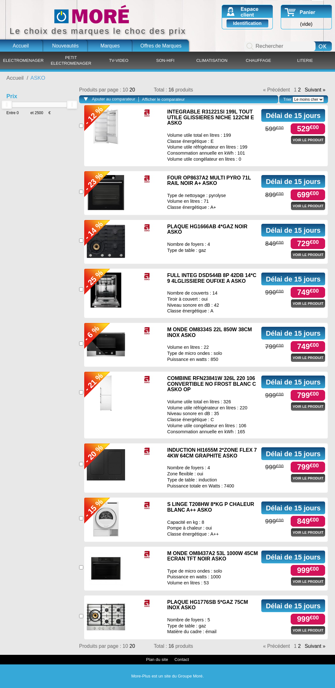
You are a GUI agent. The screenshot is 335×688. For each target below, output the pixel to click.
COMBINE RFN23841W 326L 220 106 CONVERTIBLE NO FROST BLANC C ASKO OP (211, 384)
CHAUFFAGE (258, 60)
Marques (110, 45)
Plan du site (157, 659)
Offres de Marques (161, 45)
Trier (287, 99)
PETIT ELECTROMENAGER (71, 60)
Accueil (21, 45)
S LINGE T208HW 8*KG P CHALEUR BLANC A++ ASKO (210, 507)
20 (132, 89)
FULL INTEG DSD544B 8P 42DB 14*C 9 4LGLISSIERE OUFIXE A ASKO (212, 278)
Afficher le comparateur (163, 99)
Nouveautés (65, 45)
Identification (247, 23)
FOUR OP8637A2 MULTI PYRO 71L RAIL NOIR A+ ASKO (209, 180)
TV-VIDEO (119, 60)
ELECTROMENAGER (23, 60)
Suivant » (315, 90)
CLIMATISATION (211, 60)
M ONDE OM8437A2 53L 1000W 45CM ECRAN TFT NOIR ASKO (212, 556)
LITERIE (305, 60)
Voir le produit (308, 140)
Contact (182, 659)
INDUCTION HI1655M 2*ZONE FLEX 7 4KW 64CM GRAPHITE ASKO (212, 452)
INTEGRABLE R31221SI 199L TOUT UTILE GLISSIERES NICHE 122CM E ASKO (210, 117)
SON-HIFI (165, 60)
